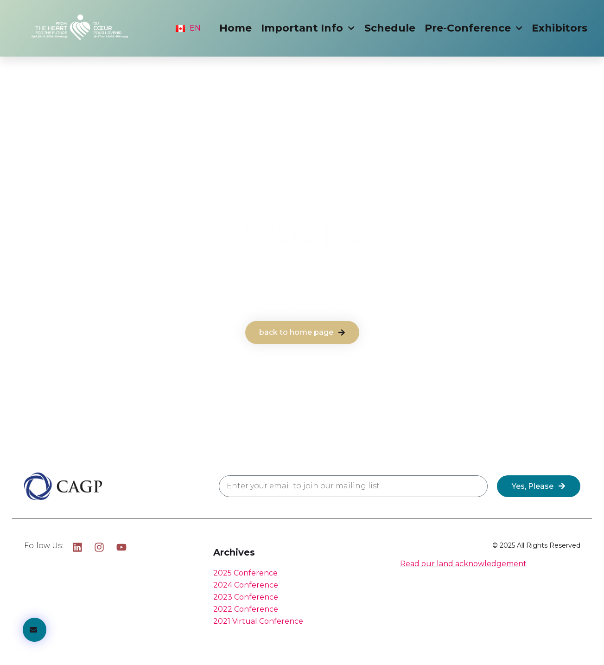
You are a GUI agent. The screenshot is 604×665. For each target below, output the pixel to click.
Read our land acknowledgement (463, 563)
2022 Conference (245, 609)
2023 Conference (245, 597)
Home (235, 28)
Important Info (308, 28)
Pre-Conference (473, 28)
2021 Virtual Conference (258, 621)
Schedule (389, 28)
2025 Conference (245, 573)
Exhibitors (559, 28)
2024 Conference (245, 585)
